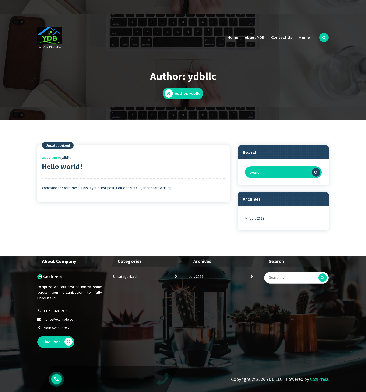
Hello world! (62, 176)
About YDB (255, 37)
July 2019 (257, 228)
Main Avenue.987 (56, 338)
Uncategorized (58, 155)
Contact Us (281, 37)
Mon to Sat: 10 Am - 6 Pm (82, 12)
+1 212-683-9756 (56, 321)
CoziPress (319, 379)
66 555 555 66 (128, 12)
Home (232, 37)
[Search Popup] (324, 37)
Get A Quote (309, 10)
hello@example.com (60, 329)
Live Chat (58, 352)
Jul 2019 (51, 167)
